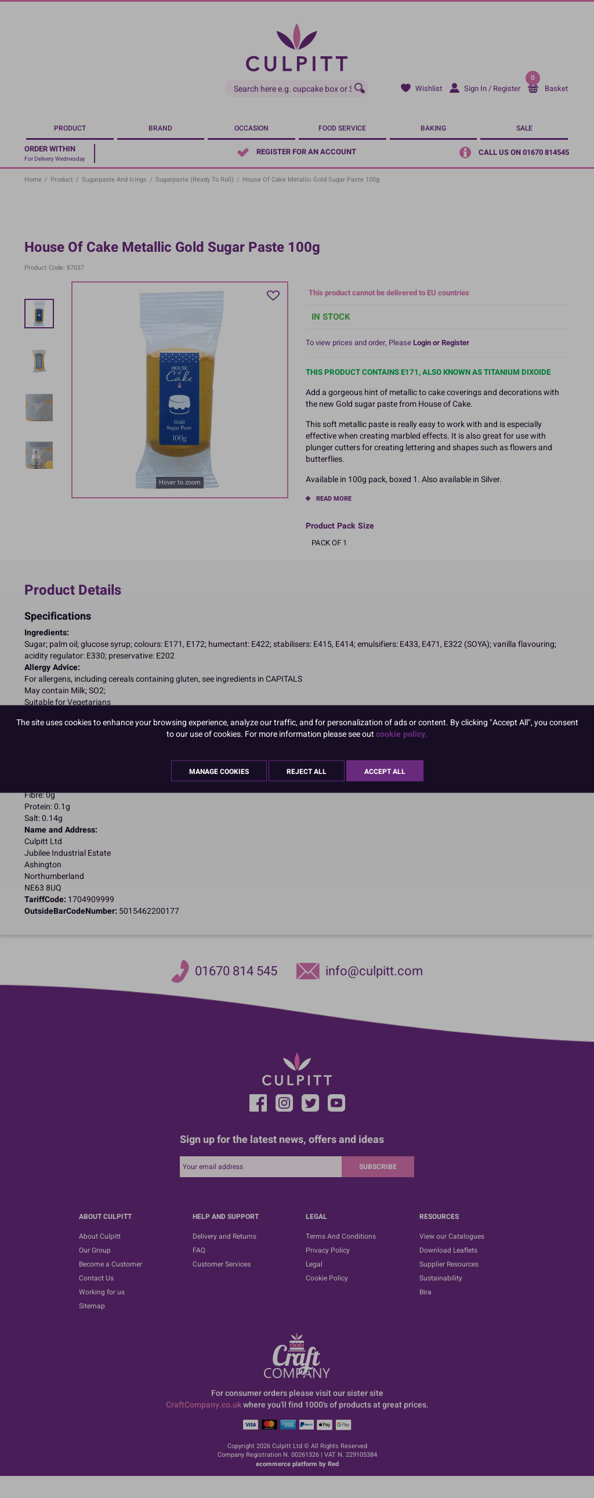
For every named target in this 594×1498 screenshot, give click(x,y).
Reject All (307, 771)
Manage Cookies (219, 771)
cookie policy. (402, 734)
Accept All (384, 771)
